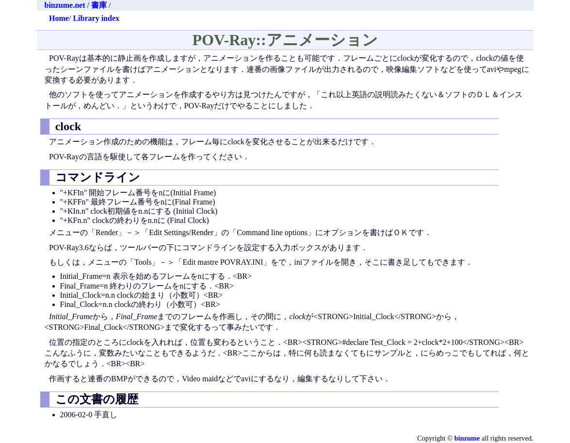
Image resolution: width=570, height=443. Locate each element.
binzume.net (65, 5)
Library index (96, 18)
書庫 (99, 5)
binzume (467, 438)
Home (59, 18)
